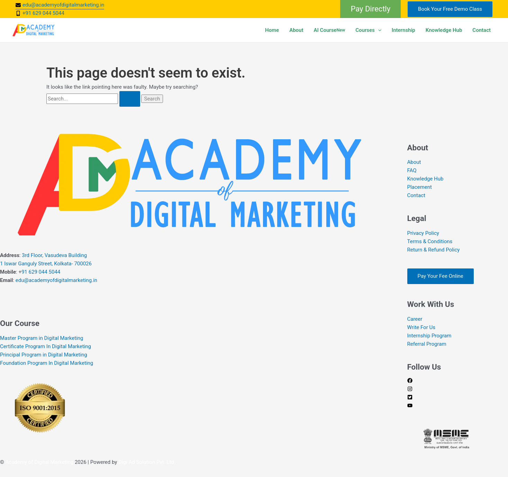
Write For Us (421, 327)
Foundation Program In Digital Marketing (47, 363)
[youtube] (409, 406)
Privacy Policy (423, 233)
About (296, 30)
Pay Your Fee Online (440, 276)
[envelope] (60, 5)
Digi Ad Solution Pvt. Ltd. (146, 462)
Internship (403, 30)
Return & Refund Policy (433, 250)
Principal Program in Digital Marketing (43, 355)
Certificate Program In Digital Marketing (45, 346)
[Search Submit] (129, 99)
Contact (481, 30)
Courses (368, 30)
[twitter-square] (409, 398)
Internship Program (429, 336)
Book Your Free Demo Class (450, 9)
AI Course (329, 30)
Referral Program (426, 344)
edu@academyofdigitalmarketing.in (56, 280)
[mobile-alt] (40, 13)
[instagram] (409, 390)
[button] (370, 9)
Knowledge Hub (444, 30)
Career (415, 319)
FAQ (412, 170)
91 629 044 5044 (40, 272)
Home (272, 30)
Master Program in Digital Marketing (41, 338)
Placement (419, 187)
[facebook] (409, 381)
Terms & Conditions (430, 241)
